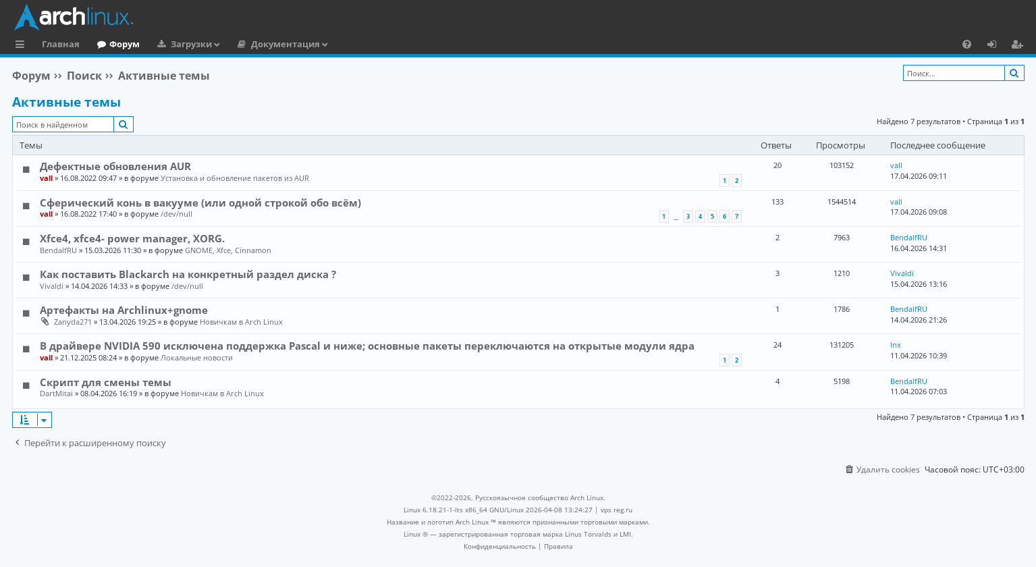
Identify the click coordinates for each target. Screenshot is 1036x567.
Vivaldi (51, 286)
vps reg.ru (616, 509)
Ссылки (22, 46)
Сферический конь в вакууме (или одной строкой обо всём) (200, 202)
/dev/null (176, 214)
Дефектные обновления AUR (115, 166)
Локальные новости (197, 357)
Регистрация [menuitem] (1019, 46)
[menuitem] (966, 44)
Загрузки (191, 44)
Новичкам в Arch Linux (241, 322)
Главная (61, 44)
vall (46, 178)
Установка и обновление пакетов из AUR (235, 178)
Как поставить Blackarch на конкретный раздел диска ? (188, 274)
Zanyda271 (73, 322)
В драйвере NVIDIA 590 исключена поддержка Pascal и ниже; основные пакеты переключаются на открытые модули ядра (367, 345)
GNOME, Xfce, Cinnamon (228, 250)
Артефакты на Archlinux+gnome (124, 310)
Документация (285, 44)
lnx (895, 345)
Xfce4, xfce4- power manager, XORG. (132, 238)
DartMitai (56, 393)
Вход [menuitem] (996, 46)
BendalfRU (58, 250)
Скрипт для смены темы (105, 382)
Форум (124, 44)
